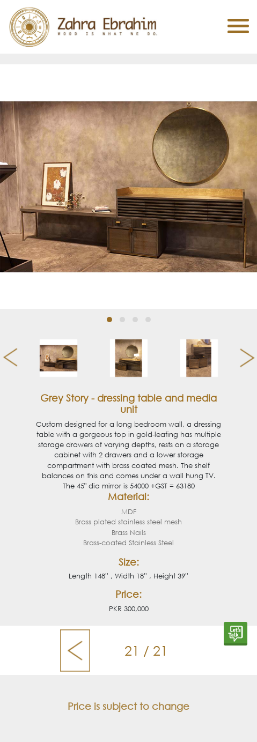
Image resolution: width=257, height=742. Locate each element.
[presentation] (6, 358)
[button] (109, 319)
